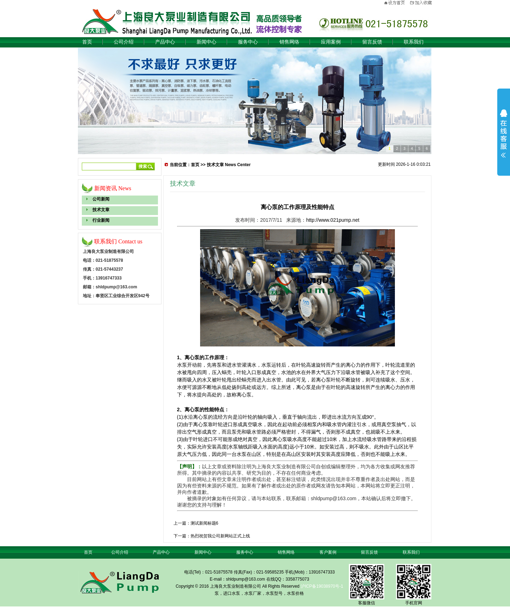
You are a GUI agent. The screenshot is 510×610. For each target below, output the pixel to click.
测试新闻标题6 (205, 523)
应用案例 (331, 42)
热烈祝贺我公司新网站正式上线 (220, 535)
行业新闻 (100, 220)
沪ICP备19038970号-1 (322, 586)
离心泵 (192, 357)
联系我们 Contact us (118, 241)
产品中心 (165, 42)
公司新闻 (100, 199)
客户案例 (327, 552)
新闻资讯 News (112, 188)
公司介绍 (124, 42)
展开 (503, 133)
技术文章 (100, 209)
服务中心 (248, 42)
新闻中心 (206, 42)
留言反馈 (372, 42)
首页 (87, 42)
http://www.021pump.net (332, 220)
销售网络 (289, 42)
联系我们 (414, 42)
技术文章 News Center (229, 164)
